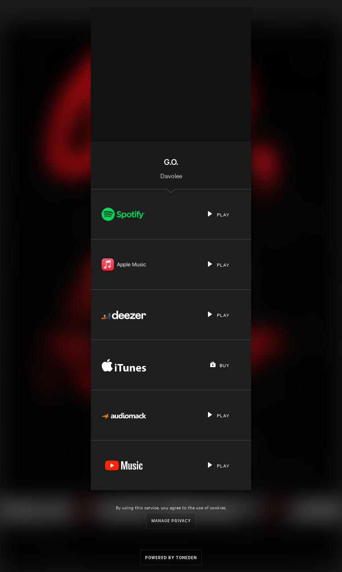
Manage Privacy (171, 520)
